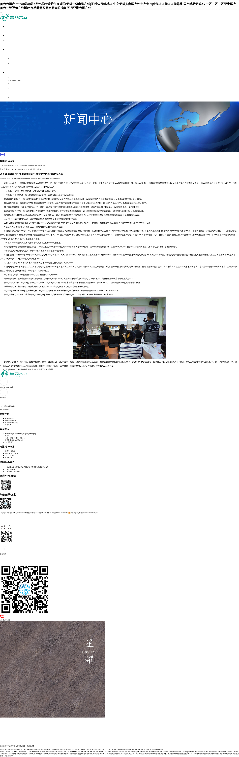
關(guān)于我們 (10, 72)
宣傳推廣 (8, 425)
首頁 (6, 26)
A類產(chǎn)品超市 (16, 54)
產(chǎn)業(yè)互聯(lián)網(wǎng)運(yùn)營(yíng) (20, 434)
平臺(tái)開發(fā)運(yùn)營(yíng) (15, 438)
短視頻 (7, 436)
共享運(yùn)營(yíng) (11, 422)
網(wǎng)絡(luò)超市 (11, 49)
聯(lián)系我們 (14, 93)
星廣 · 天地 (3, 169)
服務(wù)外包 (9, 68)
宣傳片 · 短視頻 (36, 169)
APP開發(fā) (9, 442)
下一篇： (35, 369)
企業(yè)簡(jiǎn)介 (16, 77)
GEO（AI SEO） (12, 169)
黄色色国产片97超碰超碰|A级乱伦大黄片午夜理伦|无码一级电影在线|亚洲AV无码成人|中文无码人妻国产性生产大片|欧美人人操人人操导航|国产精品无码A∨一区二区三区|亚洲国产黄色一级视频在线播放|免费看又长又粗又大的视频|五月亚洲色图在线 (81, 749)
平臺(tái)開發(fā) (10, 420)
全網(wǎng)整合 (10, 31)
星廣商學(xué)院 (15, 80)
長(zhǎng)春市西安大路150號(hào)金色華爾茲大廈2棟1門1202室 (26, 467)
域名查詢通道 (14, 98)
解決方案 (8, 35)
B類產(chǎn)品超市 (16, 59)
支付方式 (13, 84)
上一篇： (7, 369)
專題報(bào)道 (9, 45)
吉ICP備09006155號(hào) (43, 513)
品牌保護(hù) (9, 418)
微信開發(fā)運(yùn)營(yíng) (14, 440)
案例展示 (8, 40)
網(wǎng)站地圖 (15, 88)
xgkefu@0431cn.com (12, 471)
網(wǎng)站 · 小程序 (24, 169)
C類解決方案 (14, 63)
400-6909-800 (10, 469)
